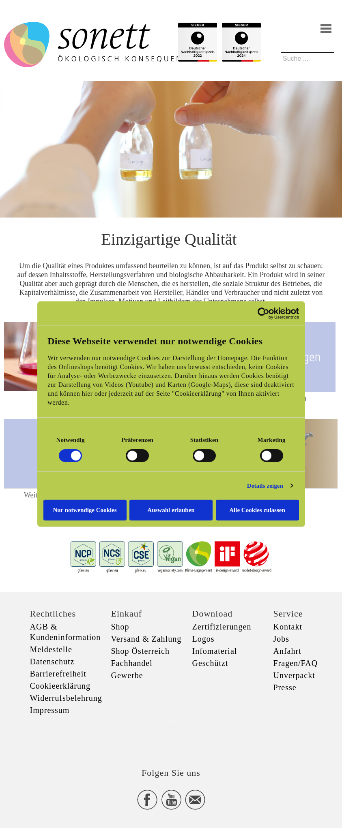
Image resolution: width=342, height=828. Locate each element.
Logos (203, 638)
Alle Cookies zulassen (257, 509)
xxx (171, 725)
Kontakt (287, 626)
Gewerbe (127, 675)
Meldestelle (51, 649)
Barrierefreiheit (58, 673)
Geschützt (210, 663)
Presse (285, 687)
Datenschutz (52, 661)
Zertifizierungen (222, 626)
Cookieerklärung (60, 685)
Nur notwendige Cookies (84, 509)
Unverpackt (294, 675)
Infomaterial (214, 651)
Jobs (281, 638)
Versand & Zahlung (146, 638)
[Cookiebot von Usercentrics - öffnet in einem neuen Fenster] (263, 313)
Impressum (50, 710)
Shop (120, 626)
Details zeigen (265, 485)
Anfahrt (287, 651)
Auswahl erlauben (170, 509)
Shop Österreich (140, 651)
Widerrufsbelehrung (66, 698)
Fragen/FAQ (295, 663)
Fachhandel (132, 663)
